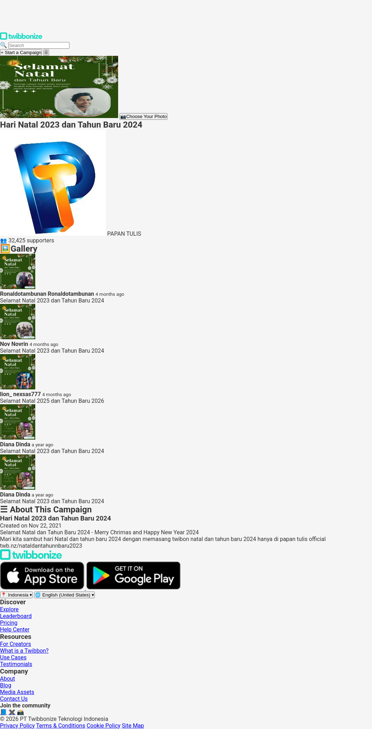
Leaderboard (16, 616)
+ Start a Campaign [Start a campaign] (21, 52)
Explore (9, 609)
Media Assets (17, 692)
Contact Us (14, 698)
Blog (5, 685)
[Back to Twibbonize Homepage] (31, 558)
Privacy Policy (17, 725)
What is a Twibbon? (24, 650)
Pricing (9, 622)
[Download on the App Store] (43, 587)
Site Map (133, 725)
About (7, 678)
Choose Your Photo (143, 116)
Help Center (15, 629)
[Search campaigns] (38, 45)
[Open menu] (46, 52)
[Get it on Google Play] (133, 587)
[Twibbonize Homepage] (21, 38)
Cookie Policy (104, 725)
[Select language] (64, 595)
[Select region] (16, 595)
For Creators (15, 644)
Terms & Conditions (60, 725)
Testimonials (16, 664)
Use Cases (13, 657)
